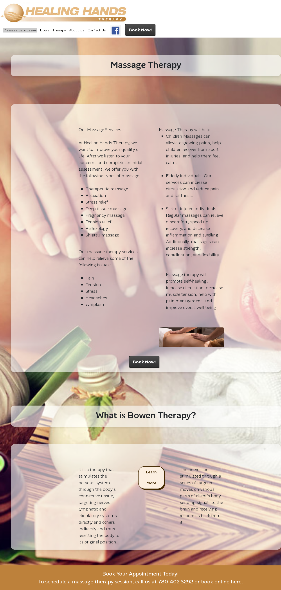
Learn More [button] (151, 477)
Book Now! (140, 30)
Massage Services (17, 30)
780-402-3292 (175, 581)
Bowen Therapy (53, 30)
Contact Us (97, 30)
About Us (76, 30)
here (236, 581)
